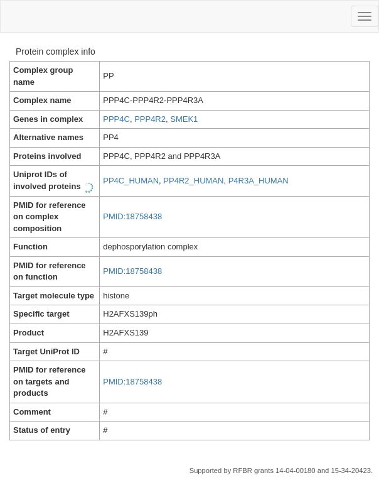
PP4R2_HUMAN (193, 180)
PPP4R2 (150, 119)
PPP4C (116, 119)
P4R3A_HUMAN (258, 180)
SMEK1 (184, 119)
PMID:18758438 (132, 216)
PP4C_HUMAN (131, 180)
